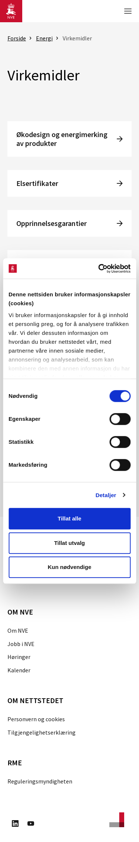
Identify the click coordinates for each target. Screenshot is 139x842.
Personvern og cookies (36, 719)
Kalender (18, 670)
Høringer (18, 656)
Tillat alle (70, 518)
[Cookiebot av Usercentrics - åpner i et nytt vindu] (98, 268)
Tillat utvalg (69, 543)
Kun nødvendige (70, 567)
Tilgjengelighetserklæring (41, 732)
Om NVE (17, 630)
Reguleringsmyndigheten (39, 781)
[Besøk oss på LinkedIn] (15, 824)
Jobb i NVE (20, 644)
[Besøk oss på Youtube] (31, 824)
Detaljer (106, 495)
